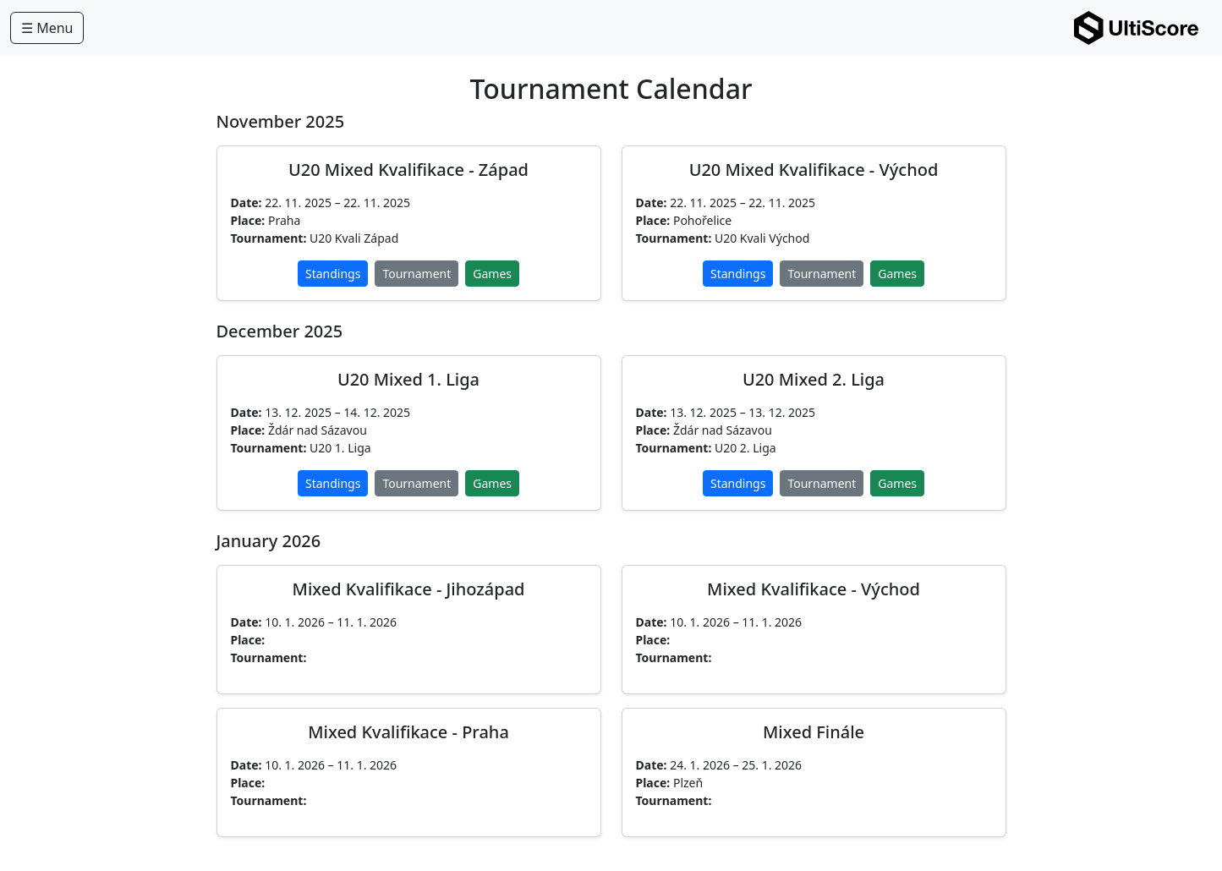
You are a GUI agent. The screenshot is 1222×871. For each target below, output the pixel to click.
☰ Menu (47, 28)
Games (492, 274)
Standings (332, 274)
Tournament (416, 274)
